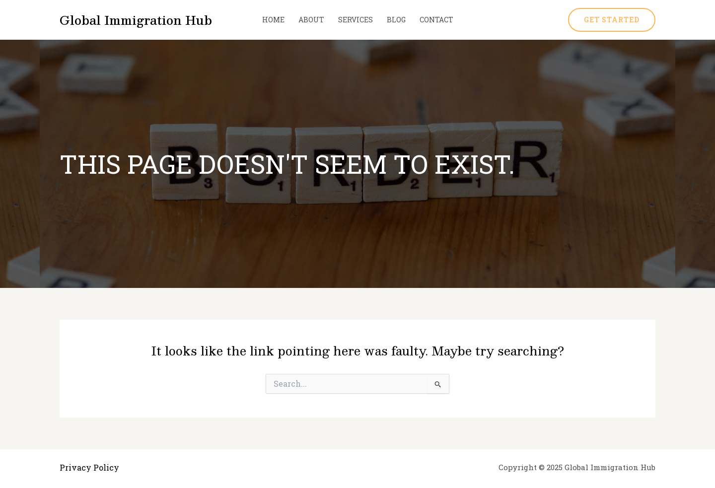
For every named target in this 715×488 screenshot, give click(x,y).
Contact (436, 19)
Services (355, 19)
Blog (396, 19)
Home (273, 19)
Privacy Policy (89, 467)
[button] (611, 20)
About (311, 19)
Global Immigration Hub (136, 20)
